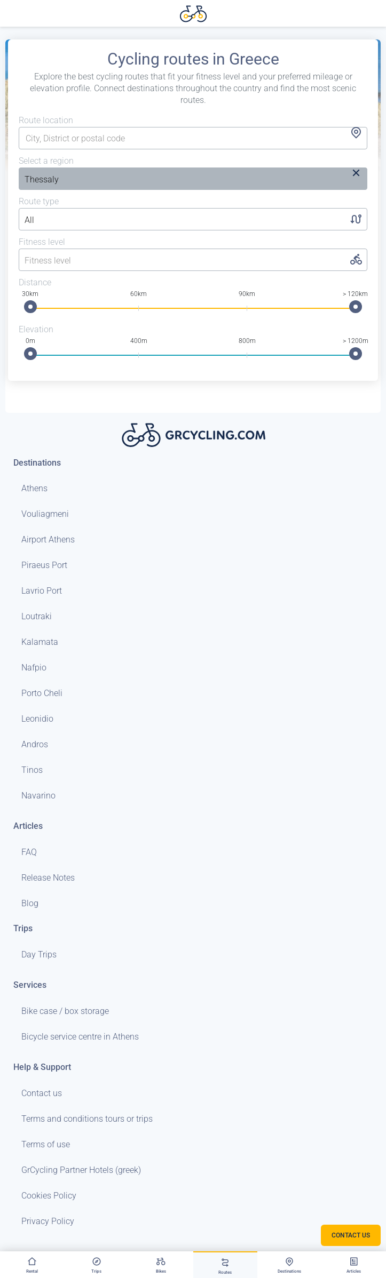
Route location (46, 120)
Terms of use (45, 1144)
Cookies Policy (48, 1196)
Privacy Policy (47, 1221)
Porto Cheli (41, 693)
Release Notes (48, 878)
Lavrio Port (41, 591)
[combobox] (193, 138)
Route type (39, 201)
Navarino (38, 795)
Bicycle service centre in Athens (80, 1037)
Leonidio (37, 719)
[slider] (30, 306)
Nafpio (33, 667)
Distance (35, 282)
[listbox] (151, 179)
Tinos (32, 770)
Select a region (46, 161)
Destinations (37, 463)
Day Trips (39, 954)
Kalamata (39, 642)
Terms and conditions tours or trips (87, 1119)
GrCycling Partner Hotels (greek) (81, 1170)
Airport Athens (48, 539)
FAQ (29, 852)
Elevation (36, 329)
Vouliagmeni (45, 514)
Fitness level (42, 242)
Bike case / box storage (65, 1011)
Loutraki (36, 616)
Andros (34, 744)
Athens (34, 488)
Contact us (41, 1093)
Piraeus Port (44, 565)
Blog (29, 903)
